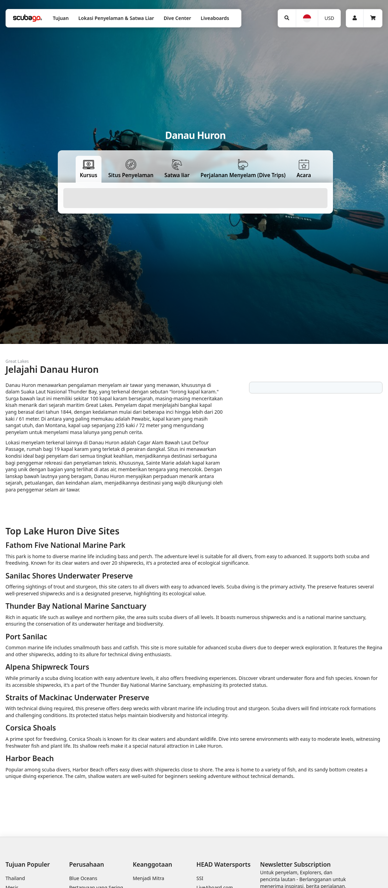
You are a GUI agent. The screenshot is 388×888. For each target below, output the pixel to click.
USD (329, 18)
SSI (199, 878)
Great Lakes (17, 361)
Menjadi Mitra (148, 878)
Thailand (15, 878)
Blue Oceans (83, 878)
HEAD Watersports (223, 864)
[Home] (27, 18)
